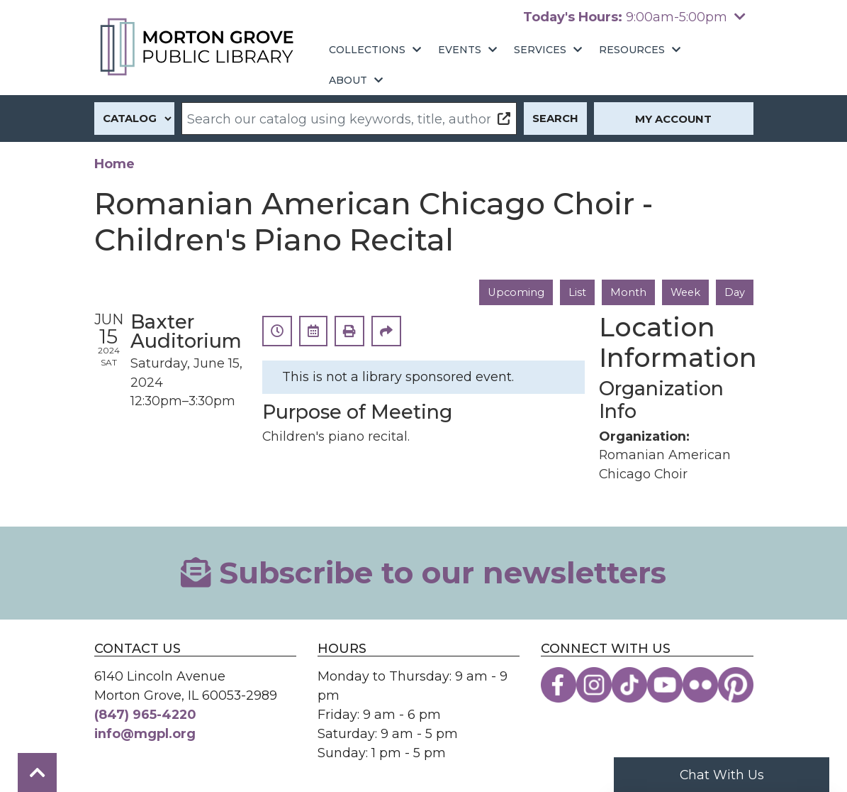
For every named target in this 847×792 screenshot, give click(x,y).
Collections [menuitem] (367, 49)
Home (114, 163)
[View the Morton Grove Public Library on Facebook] (558, 685)
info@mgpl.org (145, 733)
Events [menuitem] (459, 49)
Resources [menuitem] (632, 49)
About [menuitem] (348, 80)
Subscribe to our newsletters (423, 572)
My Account (673, 119)
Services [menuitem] (540, 49)
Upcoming (514, 292)
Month (627, 292)
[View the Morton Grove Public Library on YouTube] (665, 685)
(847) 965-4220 (145, 714)
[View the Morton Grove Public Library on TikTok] (629, 685)
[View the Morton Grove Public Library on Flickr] (700, 685)
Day (734, 292)
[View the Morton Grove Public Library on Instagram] (594, 685)
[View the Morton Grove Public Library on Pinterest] (735, 685)
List (576, 292)
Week (684, 292)
